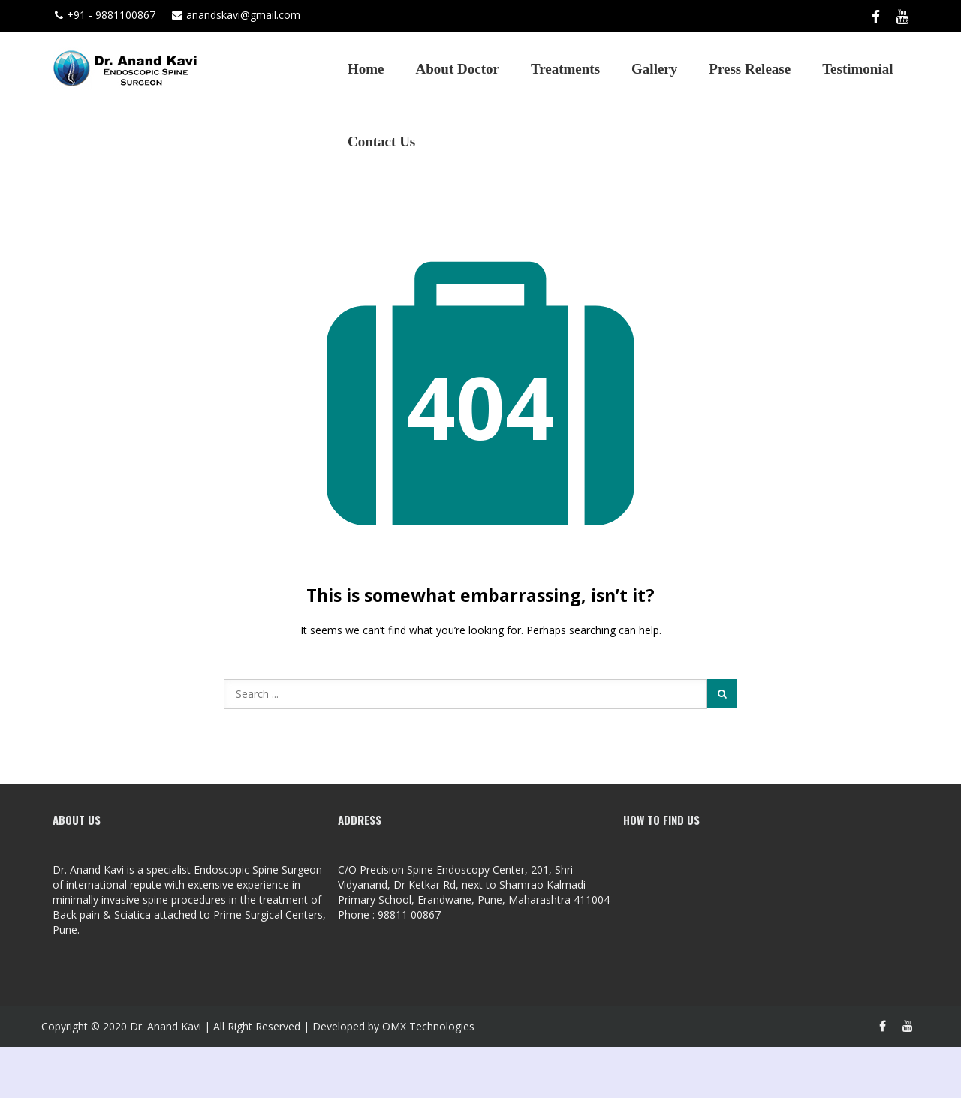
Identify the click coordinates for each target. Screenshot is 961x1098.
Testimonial (857, 69)
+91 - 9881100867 (105, 15)
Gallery (654, 69)
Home (366, 69)
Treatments (565, 69)
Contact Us (381, 141)
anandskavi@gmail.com (236, 15)
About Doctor (457, 69)
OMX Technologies (428, 1026)
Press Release (750, 69)
